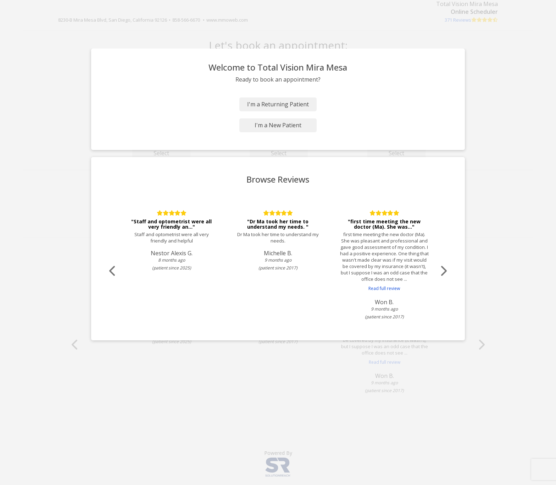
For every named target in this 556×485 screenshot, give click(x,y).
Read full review (384, 288)
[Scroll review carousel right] (443, 271)
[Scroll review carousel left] (113, 271)
